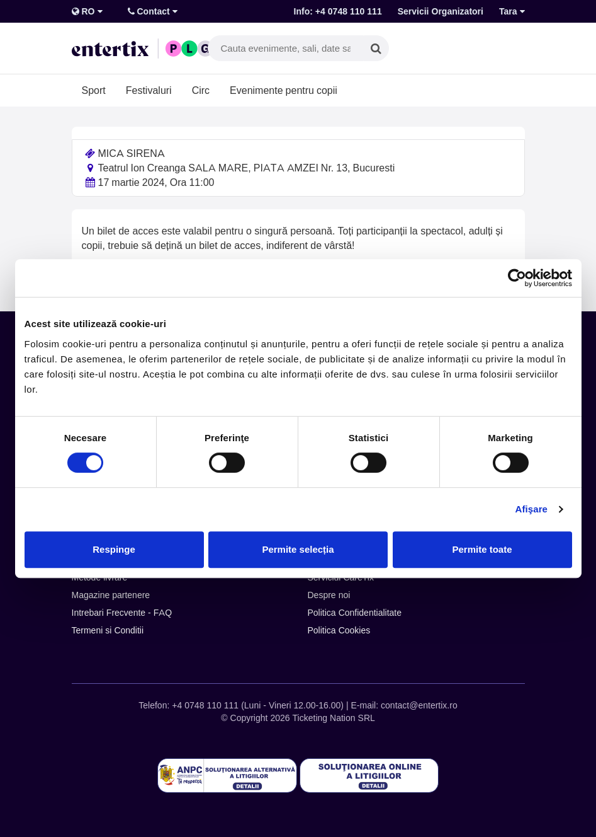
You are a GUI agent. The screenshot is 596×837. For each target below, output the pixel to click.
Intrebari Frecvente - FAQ (122, 612)
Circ (201, 90)
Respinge (114, 549)
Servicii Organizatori (440, 11)
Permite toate (482, 549)
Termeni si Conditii (108, 630)
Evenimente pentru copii (283, 90)
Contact (152, 11)
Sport (94, 90)
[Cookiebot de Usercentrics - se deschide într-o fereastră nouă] (517, 277)
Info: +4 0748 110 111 (338, 11)
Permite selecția (298, 549)
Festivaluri (149, 90)
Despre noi (329, 595)
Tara (512, 11)
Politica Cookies (339, 630)
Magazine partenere (111, 595)
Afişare (531, 509)
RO (87, 11)
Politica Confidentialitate (355, 612)
